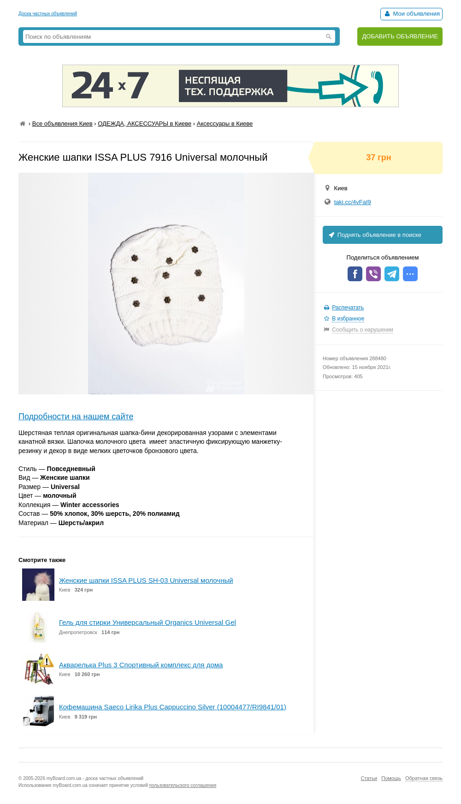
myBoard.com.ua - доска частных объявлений (95, 778)
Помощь (391, 778)
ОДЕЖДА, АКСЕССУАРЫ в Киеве (144, 123)
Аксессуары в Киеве (225, 123)
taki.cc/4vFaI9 (352, 202)
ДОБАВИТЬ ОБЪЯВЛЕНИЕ (400, 36)
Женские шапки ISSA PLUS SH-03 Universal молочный (146, 580)
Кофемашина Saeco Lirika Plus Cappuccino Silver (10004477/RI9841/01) (172, 707)
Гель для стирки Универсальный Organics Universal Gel (147, 622)
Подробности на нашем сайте (76, 416)
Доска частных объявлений (47, 13)
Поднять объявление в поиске (374, 234)
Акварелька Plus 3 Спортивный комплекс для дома (141, 665)
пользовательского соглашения (183, 785)
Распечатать (348, 307)
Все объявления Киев (62, 123)
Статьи (369, 778)
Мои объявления (411, 13)
